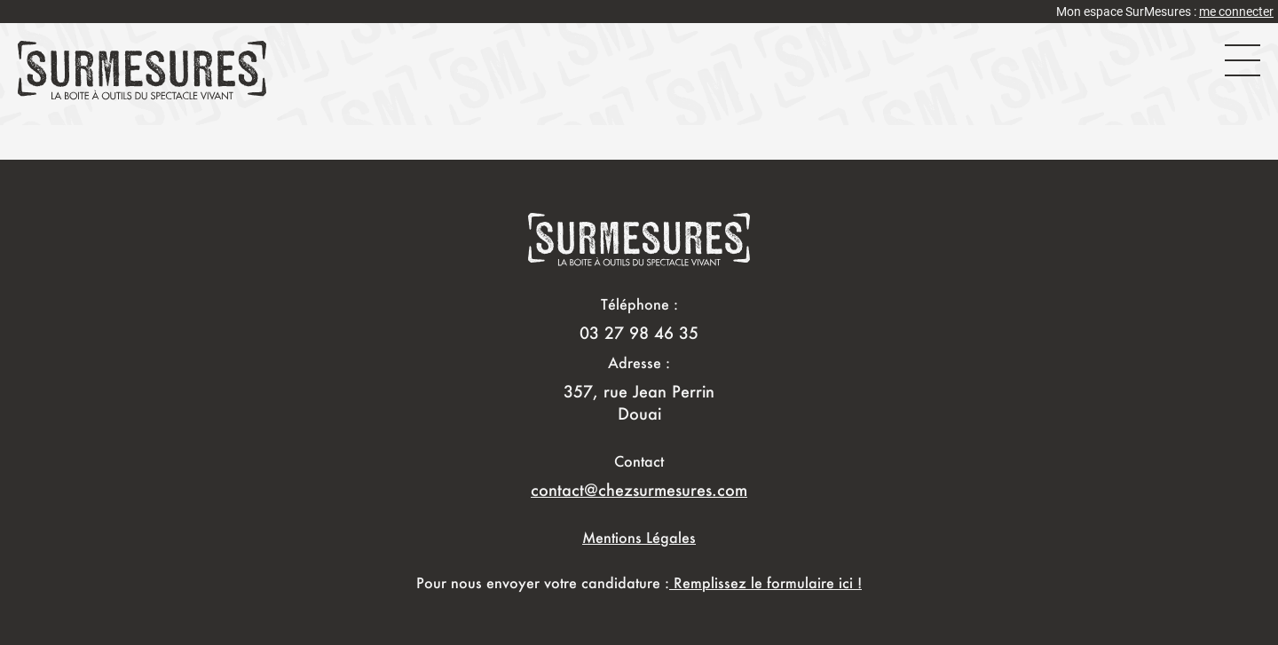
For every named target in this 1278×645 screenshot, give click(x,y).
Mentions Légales (639, 537)
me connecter (1236, 11)
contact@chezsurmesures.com (639, 489)
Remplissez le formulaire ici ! (765, 582)
